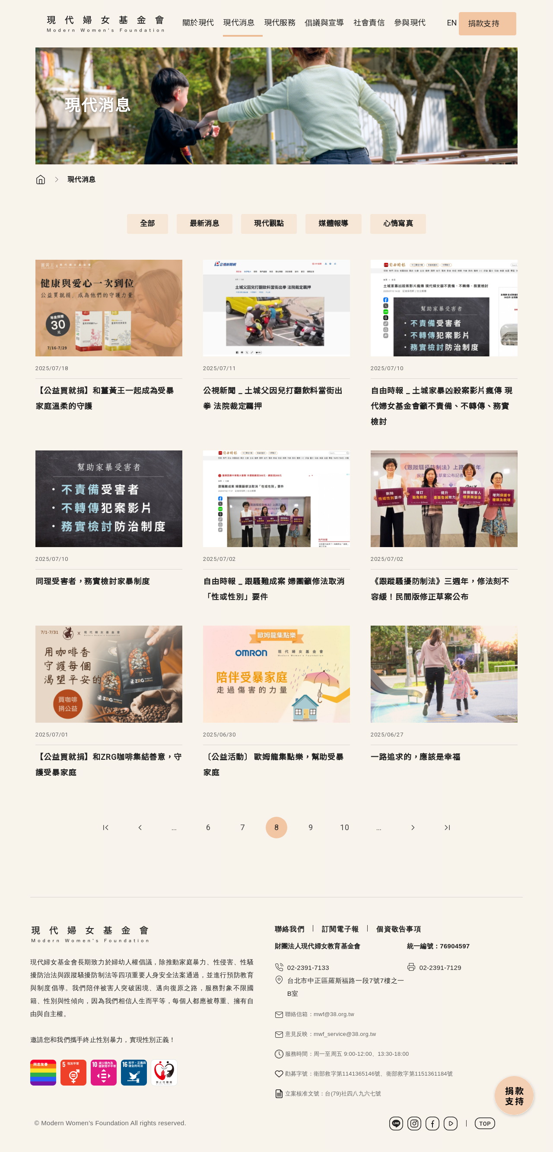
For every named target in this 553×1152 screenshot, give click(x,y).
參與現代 (410, 22)
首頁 (40, 179)
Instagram (414, 1123)
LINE (396, 1123)
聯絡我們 (290, 929)
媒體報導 (333, 223)
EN (452, 22)
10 (345, 827)
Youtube (451, 1123)
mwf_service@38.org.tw (345, 1034)
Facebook (432, 1123)
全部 (147, 223)
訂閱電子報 (340, 929)
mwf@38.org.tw (334, 1014)
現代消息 (238, 22)
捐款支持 (483, 23)
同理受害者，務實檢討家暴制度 (92, 581)
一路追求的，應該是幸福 (416, 757)
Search (440, 23)
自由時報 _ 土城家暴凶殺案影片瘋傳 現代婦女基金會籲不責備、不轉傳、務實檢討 (441, 406)
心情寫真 (398, 223)
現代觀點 (269, 223)
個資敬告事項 (398, 929)
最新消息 (204, 223)
